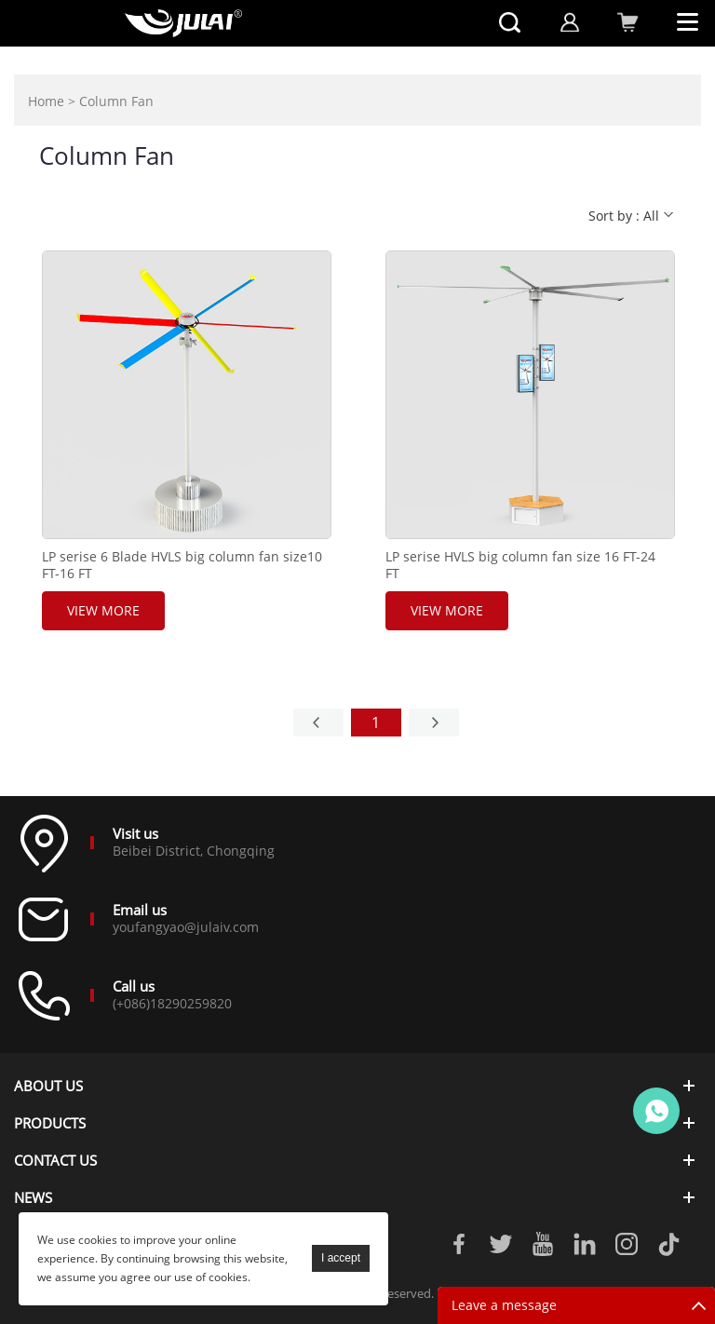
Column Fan (116, 101)
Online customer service (656, 1111)
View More (103, 610)
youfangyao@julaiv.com (186, 927)
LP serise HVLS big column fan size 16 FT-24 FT (520, 565)
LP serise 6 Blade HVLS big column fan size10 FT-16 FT (182, 565)
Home (46, 101)
